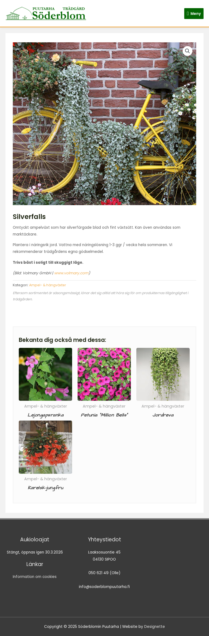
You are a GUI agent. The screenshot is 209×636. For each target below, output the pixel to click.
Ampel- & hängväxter (47, 285)
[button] (187, 51)
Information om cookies (35, 576)
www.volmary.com (71, 273)
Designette (154, 626)
